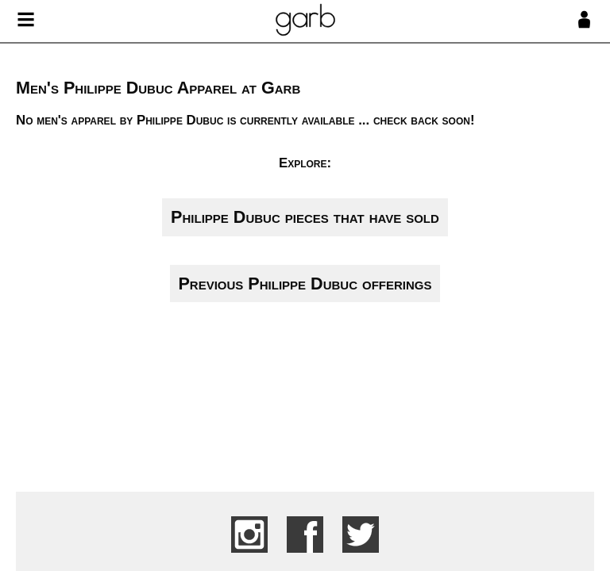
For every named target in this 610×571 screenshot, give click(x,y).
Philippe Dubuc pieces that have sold (305, 217)
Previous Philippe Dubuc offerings (304, 283)
